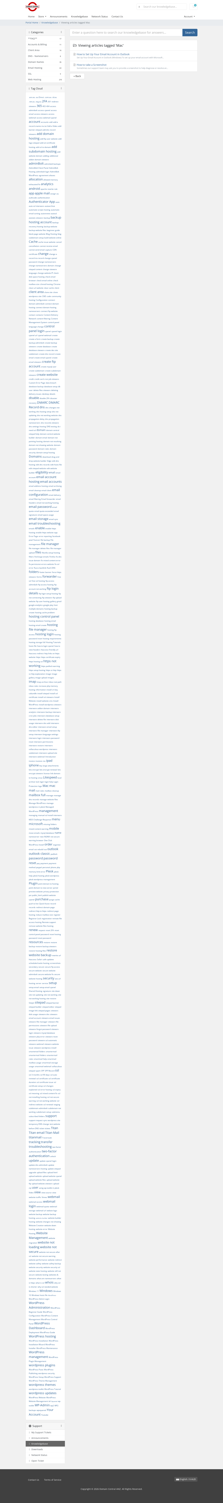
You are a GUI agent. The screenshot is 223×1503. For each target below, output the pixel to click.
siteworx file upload (48, 1025)
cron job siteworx (51, 379)
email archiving (55, 486)
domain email (41, 437)
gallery (53, 601)
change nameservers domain (41, 265)
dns (42, 407)
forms (39, 577)
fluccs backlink (40, 568)
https (38, 657)
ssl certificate (42, 1078)
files (38, 552)
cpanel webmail (44, 335)
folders (34, 572)
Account (188, 16)
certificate (33, 254)
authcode (33, 197)
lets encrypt (34, 769)
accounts (45, 122)
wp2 (52, 1405)
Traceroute (47, 1137)
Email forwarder (48, 499)
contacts (39, 315)
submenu (56, 1112)
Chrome (56, 284)
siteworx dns (44, 1014)
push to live (34, 903)
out (45, 849)
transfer (46, 1142)
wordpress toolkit (36, 1389)
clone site (48, 292)
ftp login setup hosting (48, 593)
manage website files (49, 799)
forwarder (49, 576)
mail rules (40, 790)
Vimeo (44, 1197)
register (57, 914)
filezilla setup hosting (51, 552)
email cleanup (35, 490)
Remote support (49, 922)
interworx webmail (37, 756)
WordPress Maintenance (47, 1348)
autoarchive (50, 206)
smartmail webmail (43, 1066)
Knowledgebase (79, 16)
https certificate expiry (50, 657)
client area (36, 292)
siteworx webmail (36, 1044)
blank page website (37, 234)
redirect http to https (37, 911)
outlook (52, 849)
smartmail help (40, 1059)
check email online (44, 280)
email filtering (35, 499)
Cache (33, 241)
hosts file (33, 646)
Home (31, 16)
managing (33, 815)
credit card (39, 379)
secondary (33, 967)
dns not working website (47, 415)
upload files (42, 1172)
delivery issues (35, 394)
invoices (38, 761)
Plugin (33, 883)
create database (44, 346)
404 (48, 106)
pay (38, 863)
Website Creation (36, 1225)
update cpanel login (47, 1161)
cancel (59, 242)
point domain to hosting (48, 883)
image (48, 674)
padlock (54, 854)
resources (36, 942)
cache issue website (46, 242)
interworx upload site (48, 753)
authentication (43, 197)
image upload (41, 677)
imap (32, 681)
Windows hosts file (40, 1295)
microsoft (36, 824)
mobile (54, 828)
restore (47, 942)
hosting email (50, 621)
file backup (45, 540)
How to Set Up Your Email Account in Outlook (133, 56)
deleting (54, 390)
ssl (57, 1070)
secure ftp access (52, 967)
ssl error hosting (45, 1089)
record (53, 903)
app (31, 193)
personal (46, 867)
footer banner (45, 572)
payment (44, 863)
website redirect (55, 1260)
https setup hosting (37, 670)
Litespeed (50, 777)
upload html (52, 1172)
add (50, 122)
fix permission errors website (41, 564)
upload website (35, 1176)
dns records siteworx (50, 422)
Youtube (44, 1415)
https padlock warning (50, 666)
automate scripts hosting (39, 209)
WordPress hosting (42, 1336)
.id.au (54, 97)
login (42, 781)
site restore (51, 998)
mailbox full (37, 795)
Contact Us (117, 16)
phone (53, 867)
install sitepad (43, 693)
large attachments (51, 765)
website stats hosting (38, 1271)
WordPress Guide (47, 1332)
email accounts (51, 481)
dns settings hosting (37, 426)
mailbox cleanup (52, 790)
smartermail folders (37, 1055)
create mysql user (48, 366)
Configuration (42, 300)
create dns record (46, 354)
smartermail (51, 1051)
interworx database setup (48, 715)
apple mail (42, 193)
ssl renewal (48, 1104)
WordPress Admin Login (39, 1299)
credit (31, 379)
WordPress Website (37, 1397)
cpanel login (56, 331)
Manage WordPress (37, 803)
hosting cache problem (45, 612)
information (41, 689)
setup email (34, 987)
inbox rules (33, 686)
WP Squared (52, 1401)
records (32, 907)
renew (33, 930)
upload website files (37, 1180)
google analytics (36, 605)
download (46, 457)
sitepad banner (52, 1003)
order (48, 844)
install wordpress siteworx (50, 704)
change (43, 254)
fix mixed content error (51, 560)
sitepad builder (35, 1007)
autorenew (45, 213)
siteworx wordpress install (45, 1047)
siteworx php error (37, 1036)
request (41, 930)
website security (36, 1267)
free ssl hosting (38, 581)
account (34, 122)
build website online (52, 237)
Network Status (100, 16)
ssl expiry (56, 1089)
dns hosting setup (43, 411)
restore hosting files (37, 950)
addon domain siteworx (39, 159)
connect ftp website (49, 311)
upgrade (32, 1172)
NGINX (47, 836)
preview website (36, 891)
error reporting (45, 536)
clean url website (36, 288)
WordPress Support (52, 1377)
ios (44, 761)
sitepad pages (44, 1010)
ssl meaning (34, 1093)
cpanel (48, 331)
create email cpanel (42, 357)
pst (30, 895)
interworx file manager (38, 730)
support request (36, 1120)
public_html (37, 895)
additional (54, 156)
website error (41, 1229)
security (48, 978)
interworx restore (36, 745)
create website (47, 374)
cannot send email (37, 249)
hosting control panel (44, 616)
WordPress (52, 1295)
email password (40, 507)
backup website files (37, 230)
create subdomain (36, 370)
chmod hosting (46, 284)
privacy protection (51, 891)
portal (55, 888)
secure (41, 967)
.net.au (32, 101)
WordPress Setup (36, 1377)
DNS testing (52, 426)
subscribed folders (37, 1116)
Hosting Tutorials (53, 642)
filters (31, 556)
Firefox (52, 556)
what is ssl (40, 1282)
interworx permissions (43, 741)
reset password (44, 938)
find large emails (41, 556)
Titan (54, 1128)
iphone (34, 765)
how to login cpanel (45, 646)
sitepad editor (48, 1007)
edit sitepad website (37, 468)
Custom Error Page (37, 382)
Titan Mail (52, 1133)
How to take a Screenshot (133, 66)
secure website (35, 970)
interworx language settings (46, 734)
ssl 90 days (45, 1074)
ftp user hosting (43, 601)
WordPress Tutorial (52, 1389)
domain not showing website (41, 445)
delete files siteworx (41, 390)
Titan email (37, 1133)
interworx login (35, 738)
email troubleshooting (44, 523)
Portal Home (32, 22)
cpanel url (33, 335)
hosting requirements (52, 638)
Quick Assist (44, 903)
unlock (53, 1156)
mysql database (47, 833)
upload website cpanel (52, 1176)
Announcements (58, 16)
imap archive (42, 682)
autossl (54, 213)
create (55, 335)
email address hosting (38, 486)
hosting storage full (37, 642)
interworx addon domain (39, 708)
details (52, 394)
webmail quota (42, 1206)
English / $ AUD (186, 1479)
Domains (35, 456)
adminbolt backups (52, 164)
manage (49, 795)
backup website (50, 226)
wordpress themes (42, 1385)
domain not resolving (52, 441)
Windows (46, 1291)
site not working (50, 994)
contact (32, 315)
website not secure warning (43, 1256)
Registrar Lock (35, 918)
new (42, 836)
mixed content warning (38, 829)
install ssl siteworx (46, 697)
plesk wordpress (52, 875)
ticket (41, 1128)
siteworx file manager (38, 1021)
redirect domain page (45, 907)
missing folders (50, 824)
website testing (41, 1274)
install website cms (44, 701)
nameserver (34, 836)
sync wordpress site (51, 1120)
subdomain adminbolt (38, 1108)
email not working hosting (48, 502)
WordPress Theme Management (43, 1380)
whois (49, 1282)
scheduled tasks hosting (39, 963)
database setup (50, 386)
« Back (77, 76)
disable (34, 398)
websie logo (52, 1210)
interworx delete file (37, 719)
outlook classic (39, 853)
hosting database (36, 621)
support (51, 1116)
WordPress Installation (38, 1340)
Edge (49, 461)
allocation (36, 179)
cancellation (34, 246)
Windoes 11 (34, 1291)
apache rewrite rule (49, 189)
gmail (59, 601)
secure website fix (46, 974)
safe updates (48, 959)
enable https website (45, 532)
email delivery (55, 495)
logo (40, 786)
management (48, 811)
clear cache (49, 288)
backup (47, 218)
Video (31, 1192)
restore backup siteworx (46, 946)
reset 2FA (50, 930)
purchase (41, 899)
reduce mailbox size (44, 914)
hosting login (44, 634)
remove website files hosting (41, 926)
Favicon (36, 540)
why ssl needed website (48, 1287)
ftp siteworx (47, 597)
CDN (54, 249)
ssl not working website (46, 1101)
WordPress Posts (36, 1369)
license (47, 773)
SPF (42, 1070)
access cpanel (44, 110)
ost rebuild (38, 849)
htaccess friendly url (49, 649)
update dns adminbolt (38, 1165)
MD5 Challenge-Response (40, 819)
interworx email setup (47, 727)
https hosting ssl (36, 661)
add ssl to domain (43, 147)
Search (190, 32)
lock (37, 781)
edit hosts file (56, 464)
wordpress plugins (42, 1365)
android (34, 188)
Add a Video (52, 126)
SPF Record (50, 1070)
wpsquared (41, 1410)
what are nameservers (46, 1278)
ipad (49, 760)
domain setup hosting (45, 452)
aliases (52, 175)
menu (56, 819)
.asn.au (32, 97)
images (51, 677)
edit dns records (43, 464)
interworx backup (44, 712)
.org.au (38, 101)
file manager (50, 544)
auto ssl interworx (36, 206)
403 (44, 106)
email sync (53, 519)
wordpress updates (43, 1393)
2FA (44, 101)
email (52, 472)
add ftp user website (49, 138)
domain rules (43, 449)
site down (56, 991)
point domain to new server (40, 888)
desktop (45, 394)
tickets (47, 1128)
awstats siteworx (36, 218)
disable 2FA (45, 398)
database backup (36, 386)
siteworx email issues (51, 1018)
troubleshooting (40, 1146)
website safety (35, 1263)
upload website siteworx (42, 1183)
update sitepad (54, 1168)
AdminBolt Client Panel (38, 168)
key (40, 765)
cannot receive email (49, 246)
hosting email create (37, 625)
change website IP (45, 273)
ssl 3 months (34, 1074)
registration (47, 918)
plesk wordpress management (42, 879)
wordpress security (46, 1373)
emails (32, 528)
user (35, 1187)
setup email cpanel (47, 987)
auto (57, 202)
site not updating (36, 994)
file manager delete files (39, 548)
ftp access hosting (46, 584)
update (34, 1160)
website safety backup (51, 1263)
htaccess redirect (36, 653)
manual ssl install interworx (50, 815)
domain (41, 430)
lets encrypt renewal (48, 769)
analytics (47, 184)
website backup (35, 1214)
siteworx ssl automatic (47, 1040)
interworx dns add (42, 723)
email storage (38, 519)
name (58, 832)
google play (48, 605)
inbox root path (54, 682)
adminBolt (36, 163)
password (36, 858)
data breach (51, 382)
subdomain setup (43, 1112)
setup (53, 983)
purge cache (54, 899)
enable (40, 528)
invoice (32, 761)
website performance (38, 1260)
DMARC (42, 402)
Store (41, 16)
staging (57, 1104)
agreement (43, 175)
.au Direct (40, 97)
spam (38, 1070)
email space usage (46, 515)
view (37, 1192)
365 (39, 106)
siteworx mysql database (44, 1033)
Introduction (50, 756)
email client (46, 490)
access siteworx (41, 114)
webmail (54, 1197)
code (49, 296)
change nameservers (47, 262)
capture (48, 249)
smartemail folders (37, 1051)
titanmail (35, 1137)
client (57, 288)
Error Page (33, 536)
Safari (39, 959)
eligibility (41, 472)
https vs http (51, 670)
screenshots (55, 963)
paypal (39, 867)
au (58, 193)
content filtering (43, 318)
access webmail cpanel (47, 117)
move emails (34, 833)
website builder (41, 1218)
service (45, 983)
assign (53, 193)
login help (49, 781)
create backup (47, 339)
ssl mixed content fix (48, 1093)
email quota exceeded (43, 511)
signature (47, 991)
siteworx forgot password (40, 1029)
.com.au (48, 97)
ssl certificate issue (45, 1082)
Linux (40, 777)
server (38, 983)
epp (55, 532)
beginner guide (53, 230)
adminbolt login (42, 171)
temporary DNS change (39, 1124)
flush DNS (51, 568)
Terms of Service (52, 1479)
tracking (34, 1142)
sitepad (40, 1002)
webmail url (41, 1210)
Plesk (49, 871)
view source (46, 1192)
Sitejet (31, 1003)
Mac (46, 786)
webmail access (35, 1202)
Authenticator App (42, 202)
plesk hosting (38, 875)
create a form (35, 339)
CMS (44, 296)
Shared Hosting (35, 991)
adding (46, 156)
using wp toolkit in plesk (49, 1188)
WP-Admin (42, 1405)
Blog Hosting (51, 234)
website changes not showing (48, 1221)
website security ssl (51, 1267)
